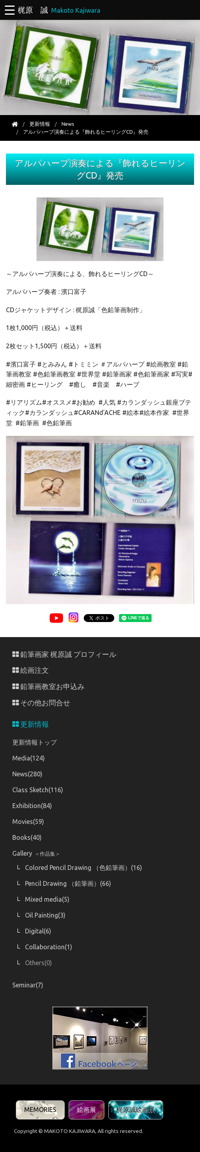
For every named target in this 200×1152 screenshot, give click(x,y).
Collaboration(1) (48, 946)
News (68, 124)
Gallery (36, 853)
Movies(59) (28, 821)
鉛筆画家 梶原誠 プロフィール (64, 654)
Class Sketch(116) (37, 789)
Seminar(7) (27, 985)
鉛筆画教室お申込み (48, 686)
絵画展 (86, 1109)
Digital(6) (38, 931)
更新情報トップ (34, 742)
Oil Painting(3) (45, 915)
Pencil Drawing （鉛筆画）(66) (68, 883)
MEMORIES (40, 1109)
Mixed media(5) (47, 899)
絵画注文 (30, 670)
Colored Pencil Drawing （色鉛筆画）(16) (83, 867)
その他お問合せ (41, 703)
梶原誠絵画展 (136, 1109)
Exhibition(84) (32, 805)
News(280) (27, 774)
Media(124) (28, 758)
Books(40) (27, 837)
